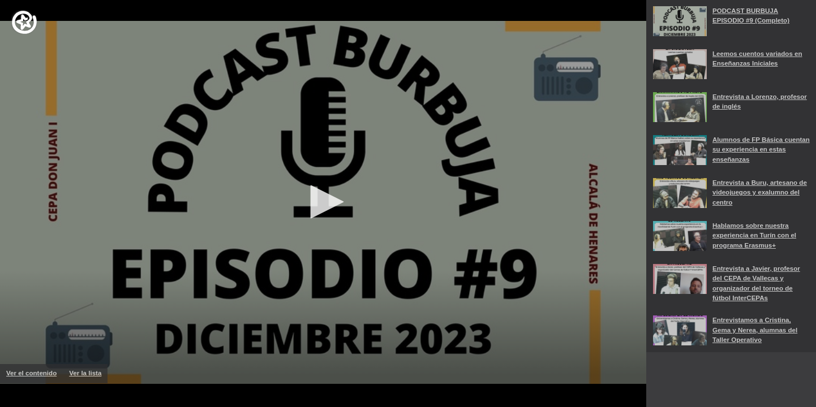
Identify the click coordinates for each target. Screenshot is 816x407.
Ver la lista (88, 376)
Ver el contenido (34, 373)
